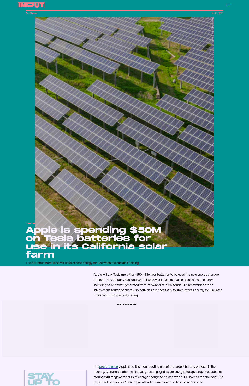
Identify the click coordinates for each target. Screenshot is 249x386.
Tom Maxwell (32, 13)
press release (108, 366)
